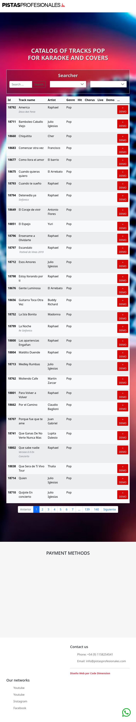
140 (96, 509)
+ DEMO (122, 109)
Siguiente (109, 509)
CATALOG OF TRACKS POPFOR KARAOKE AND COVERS (68, 54)
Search (38, 84)
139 (87, 509)
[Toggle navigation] (131, 5)
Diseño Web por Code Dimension (90, 673)
